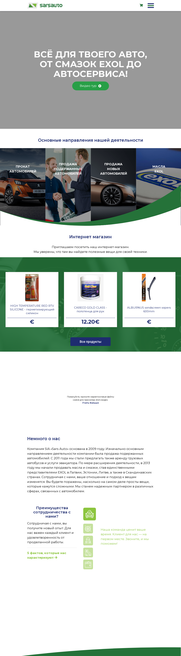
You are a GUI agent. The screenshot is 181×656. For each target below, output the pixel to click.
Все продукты (90, 342)
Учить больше (90, 403)
